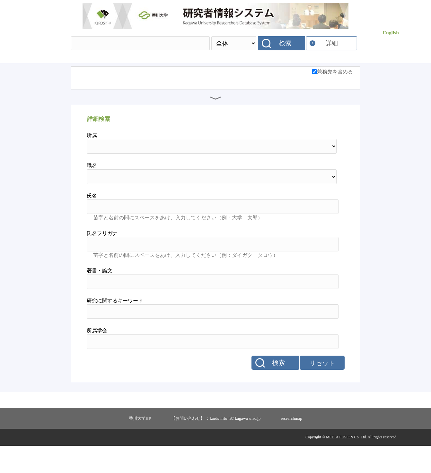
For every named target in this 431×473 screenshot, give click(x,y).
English (391, 32)
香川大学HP (140, 445)
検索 (285, 43)
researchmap (291, 445)
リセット (322, 390)
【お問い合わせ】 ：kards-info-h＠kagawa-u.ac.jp (215, 445)
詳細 (332, 43)
